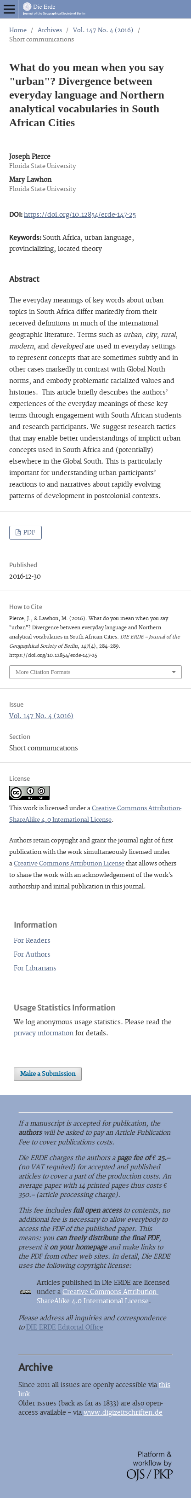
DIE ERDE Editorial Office (64, 1327)
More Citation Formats (43, 671)
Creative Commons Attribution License (69, 863)
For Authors (32, 954)
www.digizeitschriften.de (123, 1413)
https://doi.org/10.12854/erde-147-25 (80, 215)
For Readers (32, 941)
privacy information (43, 1033)
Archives (50, 30)
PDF (28, 532)
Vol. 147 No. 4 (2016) (103, 30)
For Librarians (35, 968)
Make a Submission (47, 1074)
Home (18, 30)
